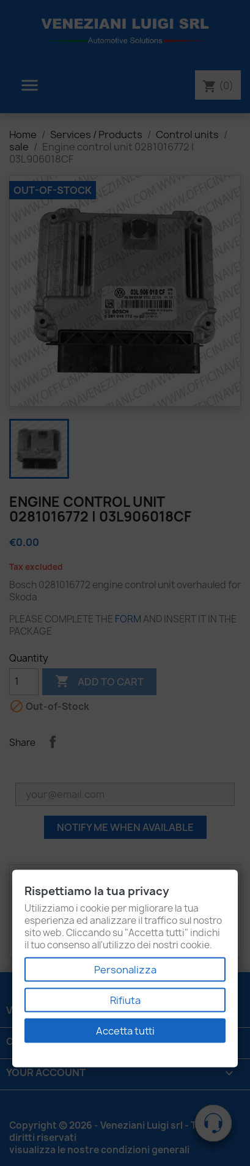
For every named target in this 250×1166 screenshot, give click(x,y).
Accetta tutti (125, 1031)
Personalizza (125, 969)
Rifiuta (125, 1000)
